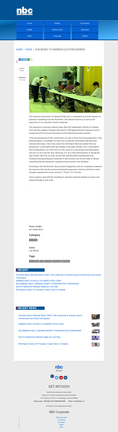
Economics (85, 23)
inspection (56, 261)
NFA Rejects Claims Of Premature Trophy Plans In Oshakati (40, 290)
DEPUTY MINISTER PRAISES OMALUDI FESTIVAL (37, 287)
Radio (61, 425)
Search (85, 36)
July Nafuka (34, 261)
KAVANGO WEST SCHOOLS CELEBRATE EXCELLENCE (38, 281)
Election (48, 261)
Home (29, 23)
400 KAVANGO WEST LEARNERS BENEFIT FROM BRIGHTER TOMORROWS (47, 284)
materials (65, 261)
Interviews (85, 30)
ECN (41, 261)
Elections (33, 240)
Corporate (57, 36)
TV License (61, 420)
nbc (59, 367)
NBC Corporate (61, 417)
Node (29, 49)
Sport (29, 36)
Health (29, 30)
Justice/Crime (57, 30)
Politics (57, 23)
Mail (61, 427)
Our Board (61, 422)
